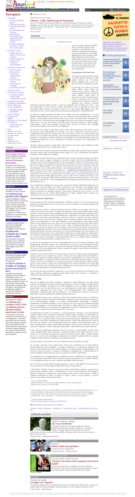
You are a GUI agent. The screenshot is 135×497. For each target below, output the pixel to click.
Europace (13, 14)
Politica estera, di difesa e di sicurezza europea (17, 55)
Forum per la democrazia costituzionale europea (15, 75)
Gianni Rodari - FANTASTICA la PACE (111, 86)
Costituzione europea (16, 92)
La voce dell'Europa (15, 107)
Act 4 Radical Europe (17, 87)
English (82, 10)
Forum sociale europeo (15, 81)
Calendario (63, 10)
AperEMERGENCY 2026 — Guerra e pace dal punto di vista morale (112, 100)
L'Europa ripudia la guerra (17, 21)
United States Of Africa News (16, 126)
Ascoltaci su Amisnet (15, 133)
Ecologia (47, 10)
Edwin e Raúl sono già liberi (65, 446)
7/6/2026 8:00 (117, 148)
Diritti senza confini (17, 24)
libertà (60, 405)
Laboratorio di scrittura (63, 418)
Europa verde (13, 116)
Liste (70, 10)
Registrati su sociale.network (116, 190)
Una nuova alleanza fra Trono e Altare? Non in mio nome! (17, 46)
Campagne (12, 18)
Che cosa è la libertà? (61, 423)
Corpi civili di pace (17, 59)
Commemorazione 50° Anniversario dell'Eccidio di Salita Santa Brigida (112, 61)
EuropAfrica (12, 122)
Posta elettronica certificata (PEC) (116, 496)
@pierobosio (107, 148)
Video (76, 10)
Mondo (24, 10)
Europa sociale (13, 135)
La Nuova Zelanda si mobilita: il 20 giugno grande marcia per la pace (16, 267)
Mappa (10, 139)
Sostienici (69, 1)
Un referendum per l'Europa (17, 31)
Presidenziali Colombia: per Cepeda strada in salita (16, 234)
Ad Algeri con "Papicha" (62, 482)
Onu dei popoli (15, 70)
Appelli (10, 118)
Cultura (17, 10)
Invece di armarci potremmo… (14, 161)
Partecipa (60, 1)
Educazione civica (14, 143)
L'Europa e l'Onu (14, 90)
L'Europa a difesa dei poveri (17, 27)
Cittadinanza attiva (36, 10)
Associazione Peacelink (118, 140)
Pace (11, 10)
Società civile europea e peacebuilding (15, 63)
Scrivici (10, 137)
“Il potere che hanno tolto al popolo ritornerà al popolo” (74, 462)
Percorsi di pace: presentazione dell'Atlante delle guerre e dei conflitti (112, 75)
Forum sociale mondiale (15, 85)
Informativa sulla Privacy (74, 496)
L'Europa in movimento (16, 67)
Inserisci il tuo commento (38, 38)
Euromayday (14, 34)
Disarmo (10, 297)
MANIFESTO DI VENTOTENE (78, 170)
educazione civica (50, 405)
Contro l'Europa (14, 114)
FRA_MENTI (108, 110)
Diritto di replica (101, 496)
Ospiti (54, 10)
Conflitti (10, 186)
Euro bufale (14, 112)
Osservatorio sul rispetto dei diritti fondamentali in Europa (16, 39)
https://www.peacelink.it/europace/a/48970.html (49, 401)
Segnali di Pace (13, 141)
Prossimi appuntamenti (115, 55)
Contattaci (51, 1)
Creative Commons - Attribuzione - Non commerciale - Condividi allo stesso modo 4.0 (63, 409)
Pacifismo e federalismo (16, 103)
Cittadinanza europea (16, 101)
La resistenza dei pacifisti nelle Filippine (17, 195)
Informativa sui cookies (89, 496)
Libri (9, 129)
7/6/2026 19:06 (117, 173)
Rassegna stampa (16, 110)
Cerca (88, 10)
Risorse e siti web (14, 131)
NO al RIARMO (108, 123)
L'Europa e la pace (14, 50)
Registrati (122, 10)
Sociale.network (110, 137)
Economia (10, 151)
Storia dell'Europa (14, 105)
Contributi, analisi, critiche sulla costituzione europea (18, 97)
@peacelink (107, 173)
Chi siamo (41, 1)
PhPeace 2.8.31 (61, 496)
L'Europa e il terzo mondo (17, 120)
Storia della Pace (59, 456)
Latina (9, 220)
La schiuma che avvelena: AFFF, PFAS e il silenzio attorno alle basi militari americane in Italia (16, 307)
